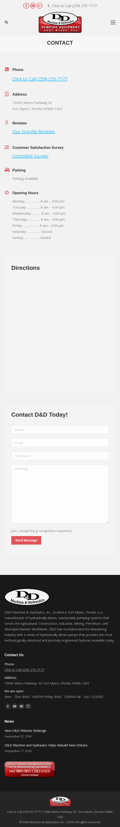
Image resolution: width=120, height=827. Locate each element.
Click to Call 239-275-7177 (23, 812)
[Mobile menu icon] (113, 22)
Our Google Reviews (33, 131)
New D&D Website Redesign (25, 730)
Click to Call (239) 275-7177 (74, 5)
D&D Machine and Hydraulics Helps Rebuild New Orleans (46, 745)
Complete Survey (30, 156)
